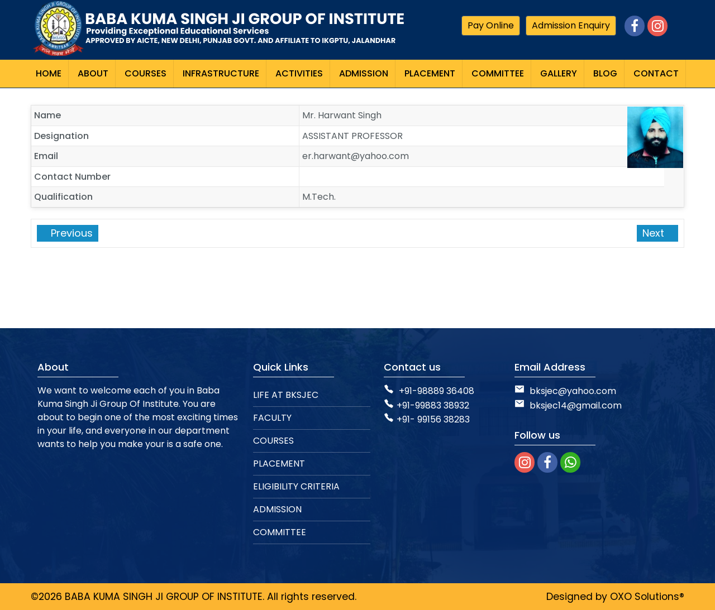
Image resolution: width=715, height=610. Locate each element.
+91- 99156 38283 (427, 419)
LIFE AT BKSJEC (285, 394)
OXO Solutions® (647, 596)
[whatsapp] (570, 462)
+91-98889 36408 (436, 391)
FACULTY (272, 417)
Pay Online (491, 25)
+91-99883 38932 (426, 405)
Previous (70, 233)
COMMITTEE (279, 532)
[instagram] (524, 462)
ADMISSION (277, 509)
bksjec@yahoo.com (573, 391)
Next (654, 233)
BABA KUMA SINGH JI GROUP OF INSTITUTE (164, 596)
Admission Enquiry (571, 25)
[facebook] (547, 462)
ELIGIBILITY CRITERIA (296, 486)
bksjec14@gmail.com (568, 405)
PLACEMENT (279, 463)
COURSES (273, 440)
